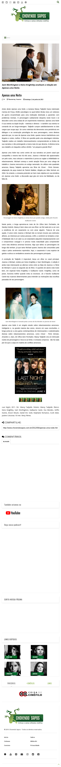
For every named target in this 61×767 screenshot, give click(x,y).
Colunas (7, 741)
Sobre (32, 737)
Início (6, 737)
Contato (7, 745)
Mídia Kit (33, 741)
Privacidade (34, 745)
